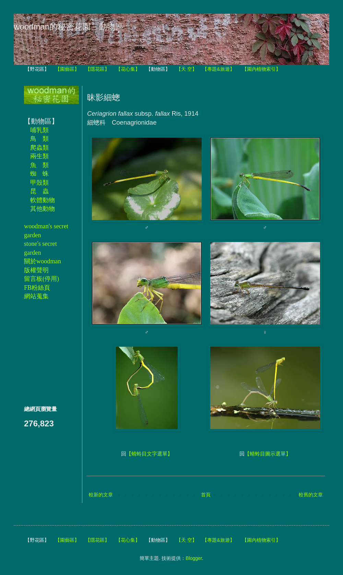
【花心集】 (128, 69)
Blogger (194, 558)
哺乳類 (39, 130)
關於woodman (42, 261)
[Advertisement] (44, 352)
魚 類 (39, 165)
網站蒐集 (36, 296)
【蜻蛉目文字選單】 (149, 454)
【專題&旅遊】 (218, 69)
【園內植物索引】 (261, 69)
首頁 (206, 494)
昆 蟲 (39, 191)
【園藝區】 (67, 69)
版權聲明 (36, 270)
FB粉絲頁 (37, 287)
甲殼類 (39, 182)
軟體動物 (42, 200)
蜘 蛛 (39, 173)
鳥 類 (39, 138)
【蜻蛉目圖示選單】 (268, 454)
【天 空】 (186, 69)
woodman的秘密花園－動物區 (68, 26)
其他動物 (42, 208)
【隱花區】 (97, 69)
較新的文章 (101, 494)
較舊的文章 (311, 494)
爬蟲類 (39, 147)
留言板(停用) (41, 278)
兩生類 (39, 156)
